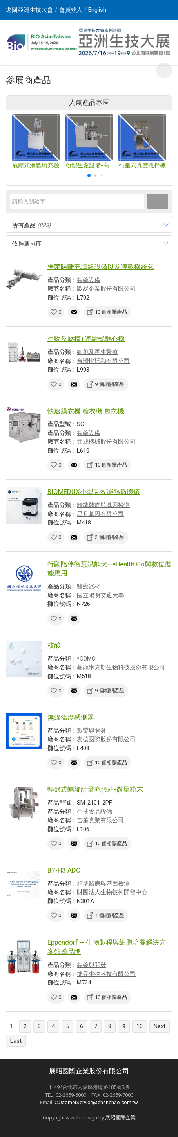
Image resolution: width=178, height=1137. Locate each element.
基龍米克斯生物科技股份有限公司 (121, 667)
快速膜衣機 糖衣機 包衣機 (85, 411)
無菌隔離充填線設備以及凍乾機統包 (100, 267)
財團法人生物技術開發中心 (112, 892)
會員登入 (70, 9)
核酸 (54, 645)
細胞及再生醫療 (97, 352)
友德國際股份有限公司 (106, 739)
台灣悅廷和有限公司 (103, 361)
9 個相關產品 (109, 384)
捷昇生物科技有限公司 (106, 973)
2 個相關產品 (109, 537)
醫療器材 (88, 586)
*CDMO (86, 658)
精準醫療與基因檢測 (103, 504)
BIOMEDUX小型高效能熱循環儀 (93, 492)
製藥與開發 (91, 730)
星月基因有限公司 (100, 513)
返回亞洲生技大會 (29, 9)
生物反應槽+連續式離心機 (86, 339)
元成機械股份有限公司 (106, 441)
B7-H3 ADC (63, 870)
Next (159, 1026)
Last (16, 1040)
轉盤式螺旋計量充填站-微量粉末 (95, 789)
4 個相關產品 (109, 915)
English (97, 9)
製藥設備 (88, 280)
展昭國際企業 (120, 1118)
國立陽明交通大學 (100, 595)
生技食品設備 (94, 811)
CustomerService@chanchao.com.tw (96, 1102)
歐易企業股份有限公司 (106, 288)
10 (139, 1026)
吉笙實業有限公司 (100, 820)
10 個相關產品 (111, 312)
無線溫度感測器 (70, 717)
